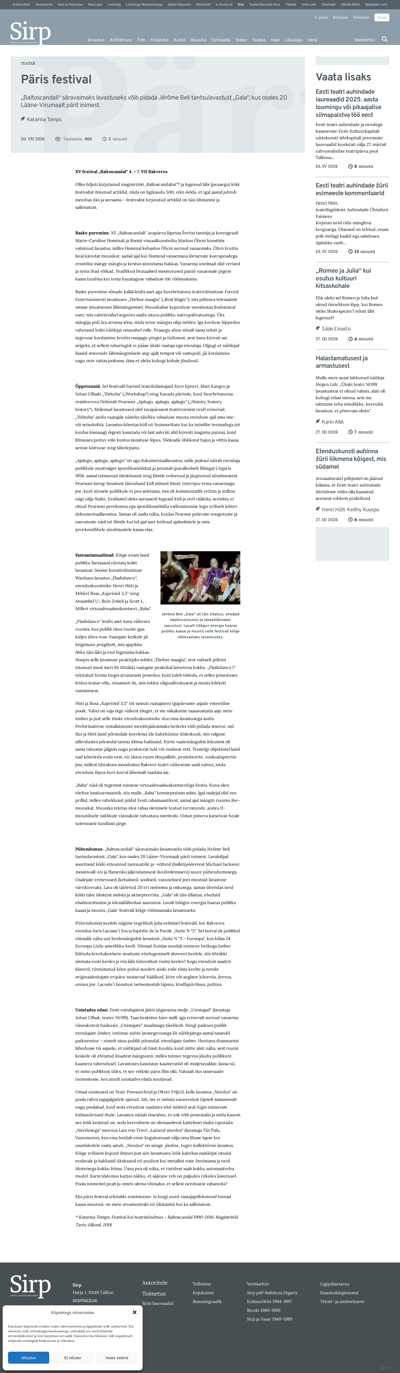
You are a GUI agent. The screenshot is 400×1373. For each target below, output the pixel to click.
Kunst (179, 40)
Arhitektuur (121, 40)
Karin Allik (333, 422)
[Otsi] (384, 39)
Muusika (198, 40)
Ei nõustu (72, 1357)
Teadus (259, 40)
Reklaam (340, 17)
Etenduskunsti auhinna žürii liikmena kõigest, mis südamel (351, 459)
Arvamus (96, 40)
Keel (275, 40)
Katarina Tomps (44, 119)
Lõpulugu (294, 40)
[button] (134, 1312)
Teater (241, 40)
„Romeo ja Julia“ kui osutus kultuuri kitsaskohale (343, 278)
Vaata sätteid (116, 1357)
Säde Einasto (336, 329)
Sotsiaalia (221, 40)
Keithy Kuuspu (363, 509)
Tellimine (361, 17)
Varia (312, 40)
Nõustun (28, 1357)
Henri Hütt (333, 509)
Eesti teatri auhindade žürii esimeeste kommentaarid (352, 190)
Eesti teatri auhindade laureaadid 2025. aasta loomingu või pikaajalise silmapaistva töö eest (348, 103)
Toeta (382, 17)
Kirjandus (160, 40)
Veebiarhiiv (364, 40)
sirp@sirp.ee (85, 1299)
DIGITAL (388, 1368)
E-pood (321, 17)
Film (141, 40)
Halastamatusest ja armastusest (342, 362)
